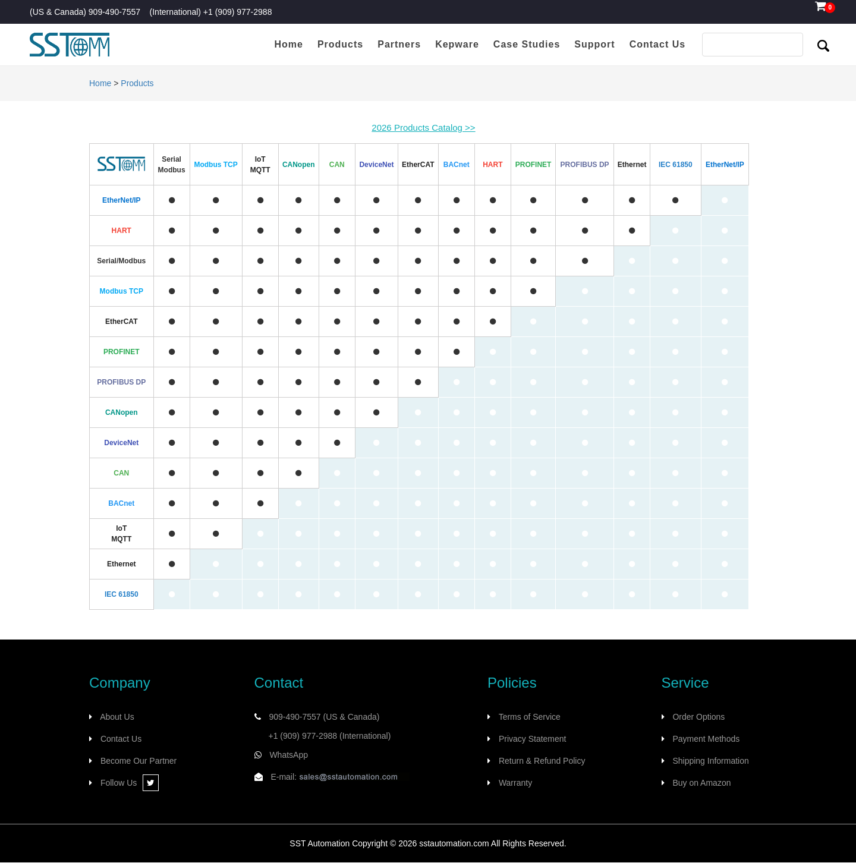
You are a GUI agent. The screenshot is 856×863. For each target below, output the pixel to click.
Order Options (698, 717)
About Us (117, 717)
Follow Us (129, 783)
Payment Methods (705, 739)
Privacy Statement (533, 739)
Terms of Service (530, 717)
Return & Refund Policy (542, 761)
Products (137, 83)
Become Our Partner (138, 761)
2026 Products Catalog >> (423, 127)
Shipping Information (710, 761)
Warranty (515, 783)
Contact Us (120, 739)
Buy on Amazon (701, 783)
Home (100, 83)
